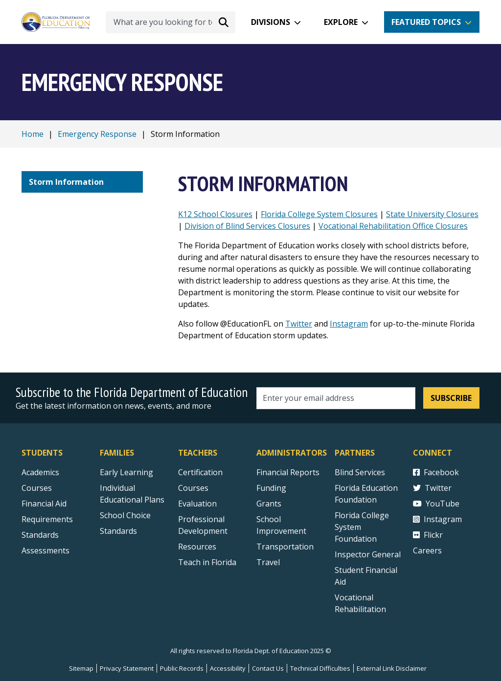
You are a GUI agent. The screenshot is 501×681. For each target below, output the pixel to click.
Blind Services (360, 472)
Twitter (298, 323)
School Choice (125, 515)
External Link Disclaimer (392, 668)
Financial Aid (44, 503)
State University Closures (432, 214)
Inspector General (368, 554)
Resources (197, 546)
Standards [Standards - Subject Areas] (40, 534)
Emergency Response (97, 134)
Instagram (349, 323)
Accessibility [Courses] (228, 668)
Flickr (428, 534)
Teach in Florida (207, 562)
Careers (427, 550)
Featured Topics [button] (426, 22)
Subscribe (451, 398)
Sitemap (81, 668)
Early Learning (126, 472)
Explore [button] (341, 22)
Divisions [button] (270, 22)
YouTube (436, 503)
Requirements (47, 519)
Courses (37, 488)
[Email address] (335, 398)
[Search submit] (223, 22)
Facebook (436, 472)
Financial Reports (287, 472)
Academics (40, 472)
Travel (268, 562)
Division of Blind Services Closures (247, 225)
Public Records (182, 668)
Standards (118, 531)
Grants (268, 503)
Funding (271, 488)
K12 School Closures (215, 214)
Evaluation (197, 503)
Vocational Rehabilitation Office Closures (393, 225)
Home (33, 134)
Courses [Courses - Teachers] (193, 488)
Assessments (45, 550)
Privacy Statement (127, 668)
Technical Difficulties (320, 668)
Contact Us (268, 668)
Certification (200, 472)
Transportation (285, 546)
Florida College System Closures (319, 214)
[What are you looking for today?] (170, 22)
